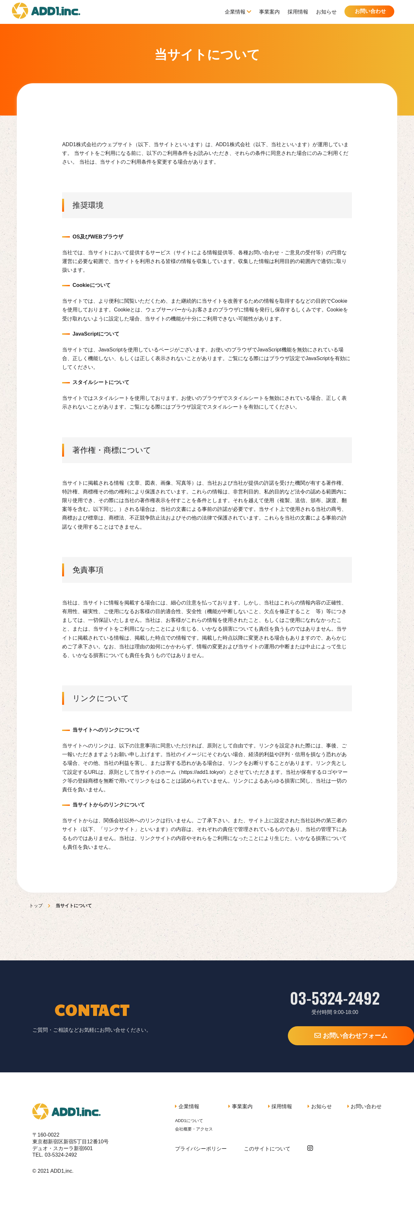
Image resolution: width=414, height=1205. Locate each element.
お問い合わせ (369, 11)
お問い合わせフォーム (304, 1035)
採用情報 (297, 12)
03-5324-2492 (304, 997)
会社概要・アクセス (194, 1129)
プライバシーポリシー (201, 1148)
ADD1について (189, 1120)
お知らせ (325, 12)
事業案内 (268, 12)
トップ (36, 905)
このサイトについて (267, 1148)
